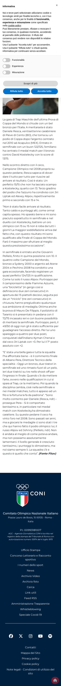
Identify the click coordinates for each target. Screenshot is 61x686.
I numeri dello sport (30, 565)
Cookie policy (30, 664)
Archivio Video (30, 576)
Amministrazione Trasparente (30, 603)
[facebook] (11, 636)
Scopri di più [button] (30, 83)
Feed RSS (30, 598)
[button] (56, 5)
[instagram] (30, 636)
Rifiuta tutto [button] (16, 91)
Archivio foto (30, 581)
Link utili (30, 592)
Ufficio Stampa (30, 550)
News (30, 570)
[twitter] (21, 633)
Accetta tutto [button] (44, 91)
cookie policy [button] (14, 25)
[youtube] (40, 636)
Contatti (30, 647)
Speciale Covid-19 (30, 614)
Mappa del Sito (30, 652)
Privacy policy (30, 658)
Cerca (30, 587)
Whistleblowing (30, 609)
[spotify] (50, 636)
